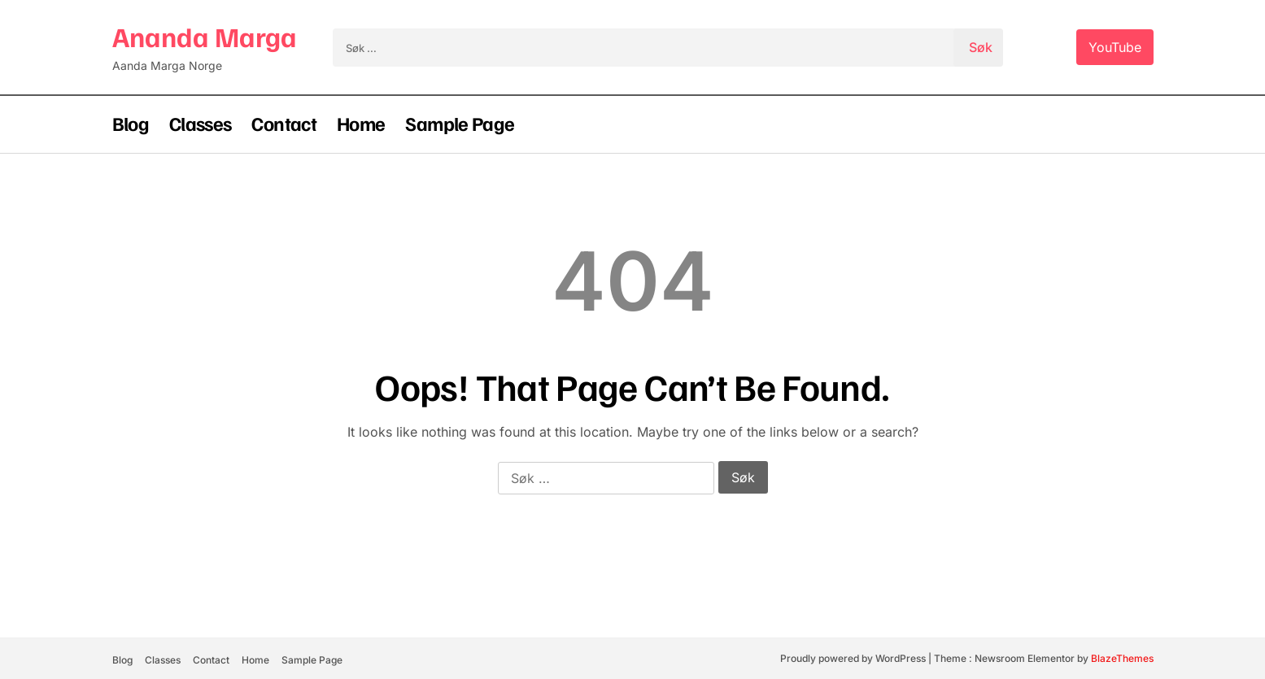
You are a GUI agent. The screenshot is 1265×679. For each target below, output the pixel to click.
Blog (130, 123)
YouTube (1114, 47)
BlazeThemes (1122, 658)
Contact (283, 123)
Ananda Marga (204, 36)
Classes (200, 123)
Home (361, 123)
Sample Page (459, 123)
